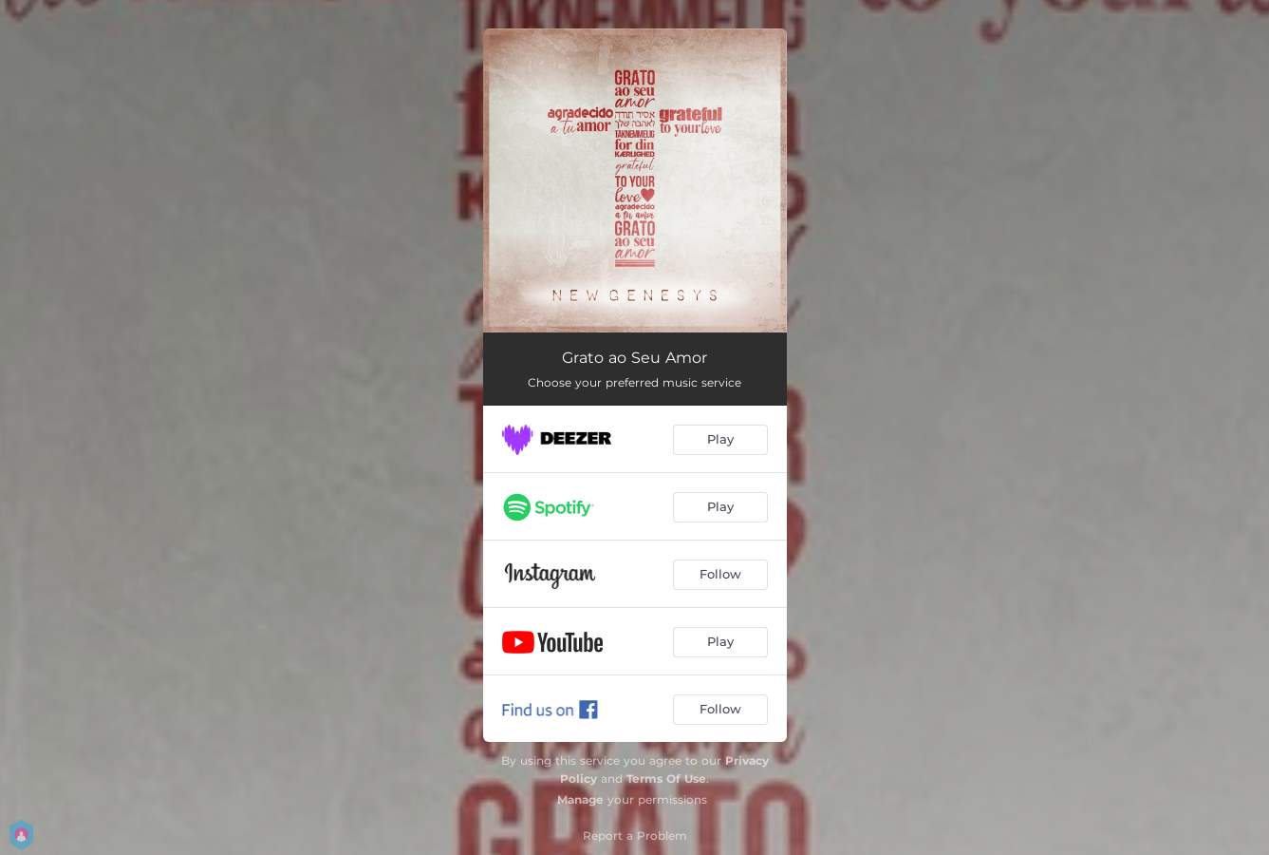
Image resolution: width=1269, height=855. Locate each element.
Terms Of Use (666, 778)
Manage (580, 799)
